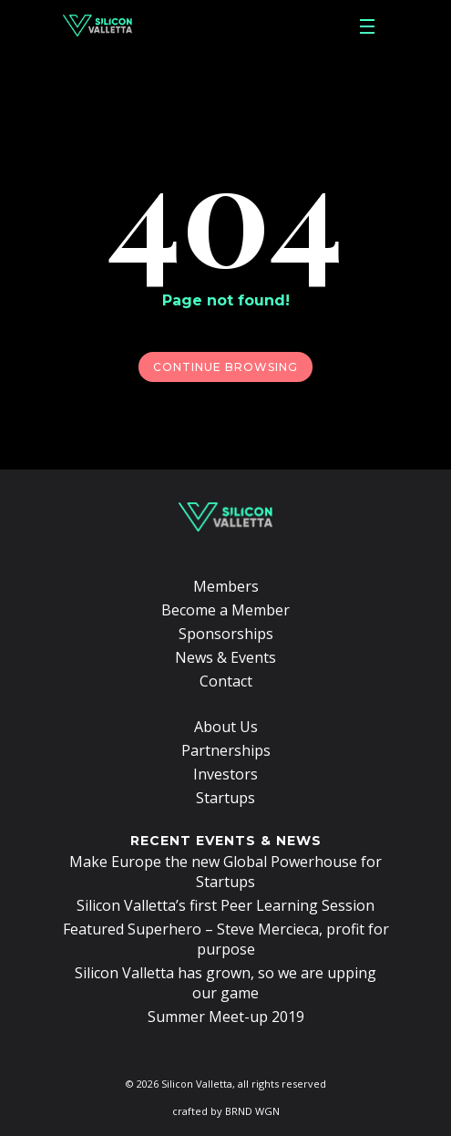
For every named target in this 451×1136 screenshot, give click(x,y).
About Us (226, 727)
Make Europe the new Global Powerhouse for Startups (225, 872)
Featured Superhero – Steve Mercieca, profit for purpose (226, 939)
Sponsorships (226, 634)
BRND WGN (252, 1111)
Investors (225, 774)
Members (226, 586)
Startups (225, 798)
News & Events (225, 657)
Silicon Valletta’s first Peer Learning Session (225, 905)
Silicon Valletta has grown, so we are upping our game (225, 983)
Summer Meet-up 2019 (226, 1017)
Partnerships (226, 750)
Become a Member (225, 610)
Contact (226, 681)
